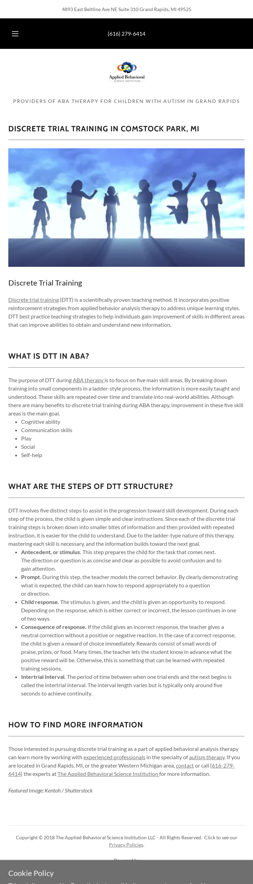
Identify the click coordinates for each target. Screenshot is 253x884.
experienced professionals (114, 757)
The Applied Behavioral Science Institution (108, 773)
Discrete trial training (33, 299)
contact (185, 765)
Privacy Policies (126, 845)
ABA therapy (89, 380)
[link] (127, 76)
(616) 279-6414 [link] (126, 33)
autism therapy (207, 757)
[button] (19, 34)
